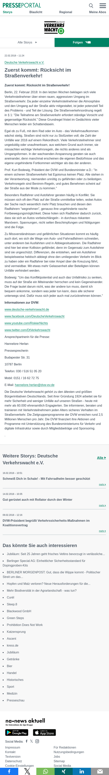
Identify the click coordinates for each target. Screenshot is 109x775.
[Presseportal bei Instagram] (36, 741)
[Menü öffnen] (102, 5)
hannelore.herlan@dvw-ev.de (34, 385)
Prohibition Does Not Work (25, 625)
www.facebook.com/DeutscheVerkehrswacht (34, 316)
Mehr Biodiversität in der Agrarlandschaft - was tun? (41, 590)
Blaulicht (35, 12)
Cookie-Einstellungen (19, 765)
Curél (10, 597)
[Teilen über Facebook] (9, 771)
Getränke (13, 659)
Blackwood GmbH (19, 611)
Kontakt (10, 752)
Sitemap (59, 761)
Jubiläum (13, 652)
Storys (7, 12)
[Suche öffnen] (91, 5)
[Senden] (100, 771)
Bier (9, 666)
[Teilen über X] (27, 771)
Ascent (11, 638)
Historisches (15, 679)
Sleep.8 (12, 604)
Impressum (12, 747)
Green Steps (15, 618)
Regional (65, 12)
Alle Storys (27, 42)
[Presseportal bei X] (30, 741)
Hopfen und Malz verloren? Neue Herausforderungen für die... (48, 583)
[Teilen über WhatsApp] (45, 771)
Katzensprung (16, 631)
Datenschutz (13, 761)
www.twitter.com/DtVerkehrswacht (27, 330)
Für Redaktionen (65, 747)
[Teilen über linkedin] (82, 771)
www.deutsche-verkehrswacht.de (27, 309)
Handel (12, 673)
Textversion (13, 756)
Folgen (82, 42)
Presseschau (16, 700)
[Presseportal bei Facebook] (25, 741)
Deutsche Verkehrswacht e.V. (24, 62)
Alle (101, 458)
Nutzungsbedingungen (69, 752)
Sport (10, 686)
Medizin (12, 693)
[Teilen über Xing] (64, 771)
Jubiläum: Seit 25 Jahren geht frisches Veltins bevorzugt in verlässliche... (56, 554)
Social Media (62, 765)
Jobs (57, 756)
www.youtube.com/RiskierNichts (26, 323)
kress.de (12, 645)
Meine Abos (97, 12)
